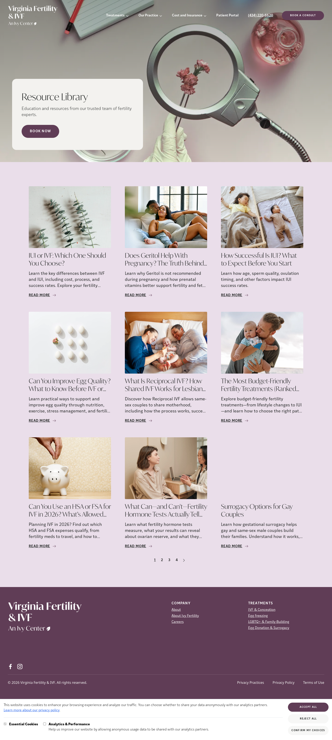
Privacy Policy (283, 682)
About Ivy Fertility (185, 616)
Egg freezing (258, 616)
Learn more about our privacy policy (32, 710)
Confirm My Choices (308, 730)
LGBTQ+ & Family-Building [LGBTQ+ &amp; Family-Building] (268, 622)
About (176, 610)
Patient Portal (227, 15)
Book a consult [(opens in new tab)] (303, 15)
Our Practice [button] (148, 15)
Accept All (308, 707)
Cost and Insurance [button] (187, 15)
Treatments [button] (115, 15)
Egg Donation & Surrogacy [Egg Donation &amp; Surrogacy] (268, 628)
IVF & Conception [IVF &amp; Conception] (261, 610)
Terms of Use (313, 682)
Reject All (308, 719)
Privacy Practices (250, 682)
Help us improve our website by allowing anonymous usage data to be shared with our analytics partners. (129, 726)
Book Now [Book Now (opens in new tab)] (40, 131)
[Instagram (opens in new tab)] (19, 666)
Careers (178, 622)
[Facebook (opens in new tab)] (10, 666)
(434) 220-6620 (260, 15)
